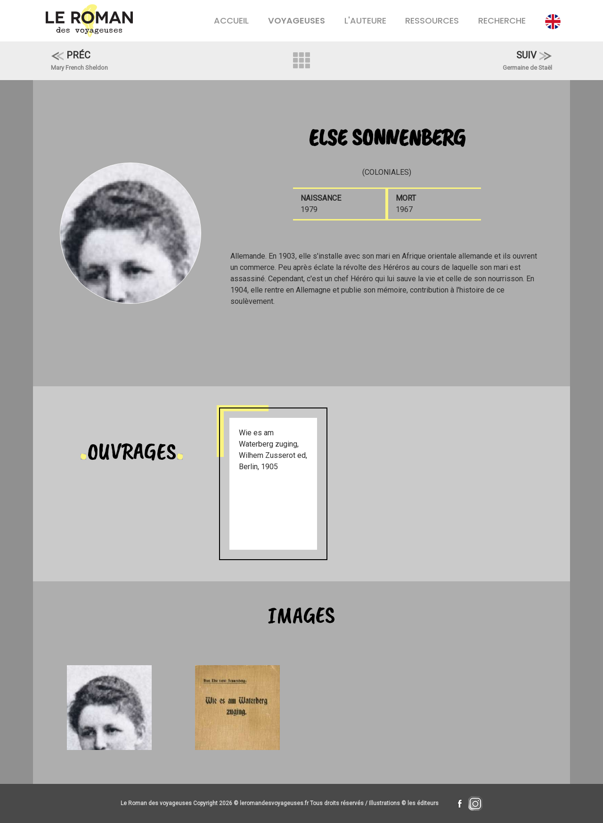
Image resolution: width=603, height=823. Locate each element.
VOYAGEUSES (296, 20)
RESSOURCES (432, 20)
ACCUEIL (231, 20)
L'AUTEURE (365, 20)
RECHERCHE (502, 20)
